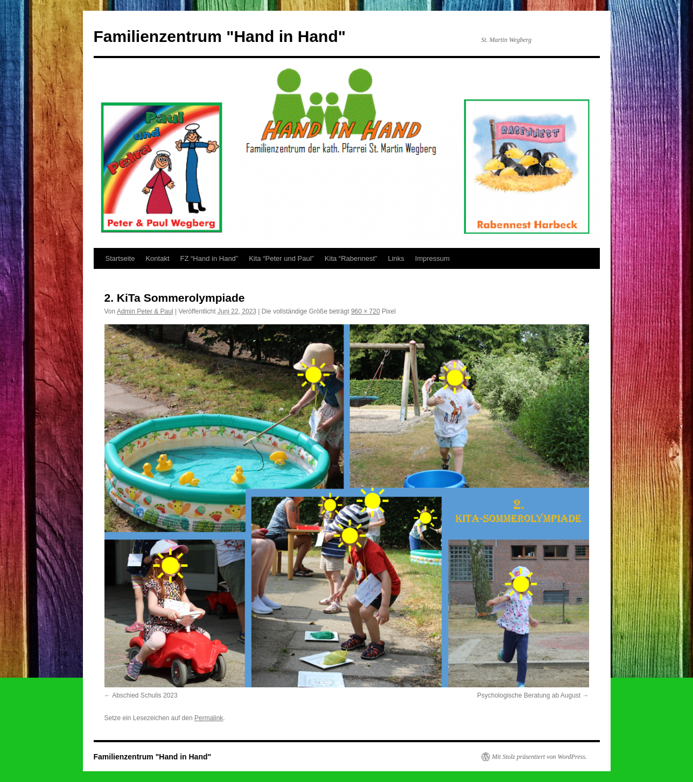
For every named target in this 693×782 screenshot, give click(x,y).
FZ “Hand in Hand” (209, 258)
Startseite (120, 258)
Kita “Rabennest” (351, 258)
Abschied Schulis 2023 (144, 695)
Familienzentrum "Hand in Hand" (220, 36)
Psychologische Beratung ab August (528, 695)
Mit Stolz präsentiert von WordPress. (539, 756)
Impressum (432, 258)
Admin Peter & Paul (145, 311)
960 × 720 (365, 311)
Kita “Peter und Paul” (281, 258)
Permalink (208, 718)
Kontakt (157, 258)
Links (396, 258)
